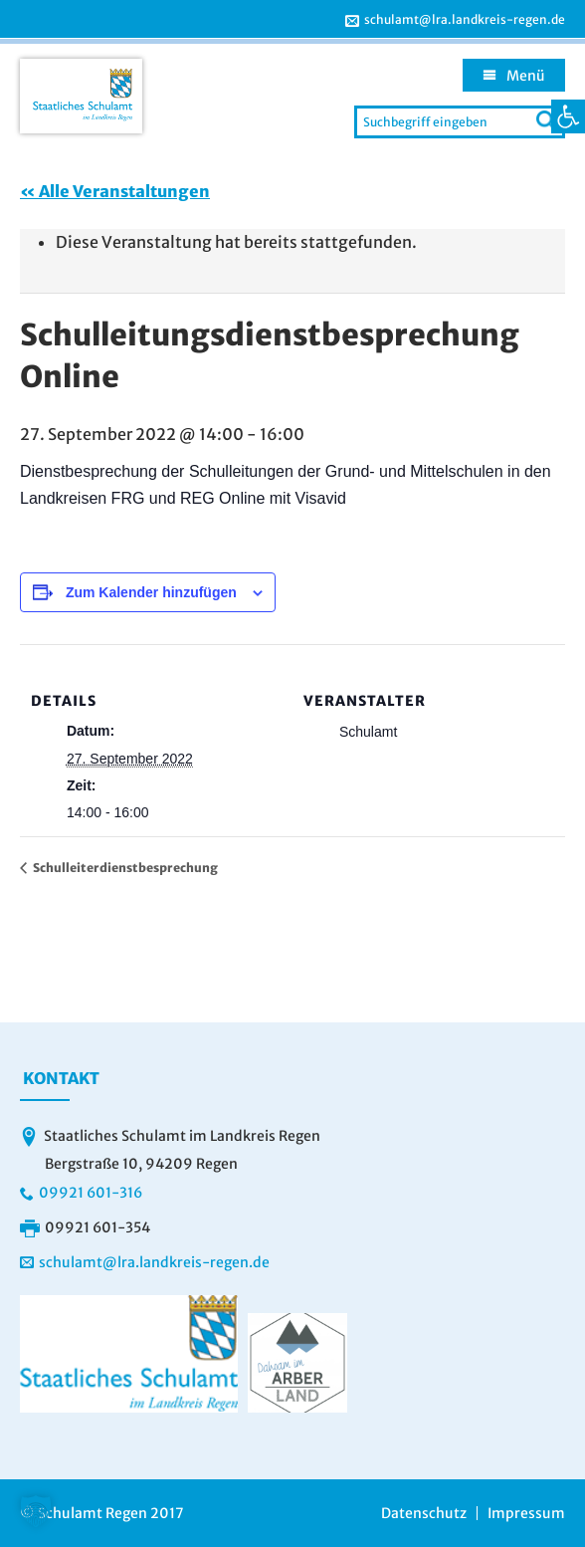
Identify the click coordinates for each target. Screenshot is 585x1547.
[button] (36, 1511)
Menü (525, 76)
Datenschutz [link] (424, 1513)
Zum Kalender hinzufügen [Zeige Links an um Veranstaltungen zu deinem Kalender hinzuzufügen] (151, 592)
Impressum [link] (526, 1513)
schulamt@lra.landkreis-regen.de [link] (464, 20)
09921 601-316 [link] (90, 1193)
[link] (568, 116)
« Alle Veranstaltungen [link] (115, 191)
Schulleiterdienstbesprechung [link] (124, 867)
